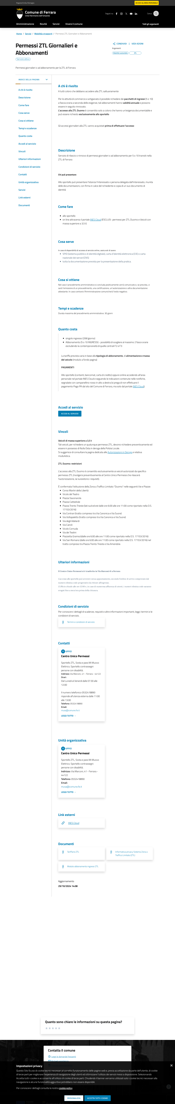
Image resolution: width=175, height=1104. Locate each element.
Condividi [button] (120, 43)
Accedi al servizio (70, 413)
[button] (34, 79)
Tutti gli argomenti (150, 24)
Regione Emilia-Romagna (25, 3)
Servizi (56, 24)
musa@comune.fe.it (70, 710)
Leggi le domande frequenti (62, 1056)
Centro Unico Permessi (75, 656)
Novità (43, 24)
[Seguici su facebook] (114, 13)
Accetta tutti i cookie (97, 1098)
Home (19, 33)
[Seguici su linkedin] (134, 13)
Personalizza (73, 1098)
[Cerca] (156, 13)
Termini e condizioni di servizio (81, 622)
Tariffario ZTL (73, 851)
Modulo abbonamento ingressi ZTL (82, 866)
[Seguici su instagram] (119, 13)
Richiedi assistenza (58, 1061)
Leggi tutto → (68, 715)
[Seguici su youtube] (129, 13)
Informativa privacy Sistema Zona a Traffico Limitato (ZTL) (131, 853)
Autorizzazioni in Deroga (120, 452)
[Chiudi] (171, 1065)
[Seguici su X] (124, 13)
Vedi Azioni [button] (135, 43)
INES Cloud (95, 219)
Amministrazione (25, 24)
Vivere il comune (74, 24)
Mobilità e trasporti (43, 33)
